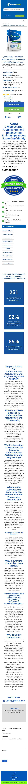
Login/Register (20, 15)
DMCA (13, 779)
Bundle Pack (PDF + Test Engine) (12, 101)
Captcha (4, 750)
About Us (14, 775)
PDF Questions (8, 97)
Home (3, 24)
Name (3, 730)
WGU (7, 24)
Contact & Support (14, 777)
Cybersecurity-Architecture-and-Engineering (13, 25)
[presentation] (13, 755)
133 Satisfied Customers (16, 94)
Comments (5, 736)
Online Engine (8, 99)
